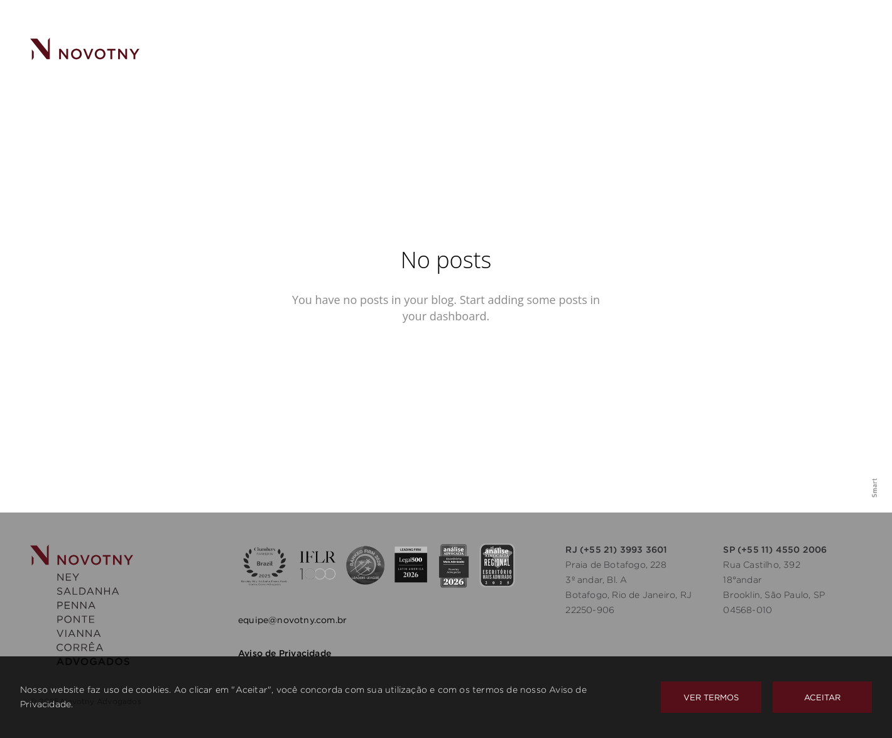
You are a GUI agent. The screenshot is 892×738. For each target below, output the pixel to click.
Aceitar (822, 697)
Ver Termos (711, 697)
